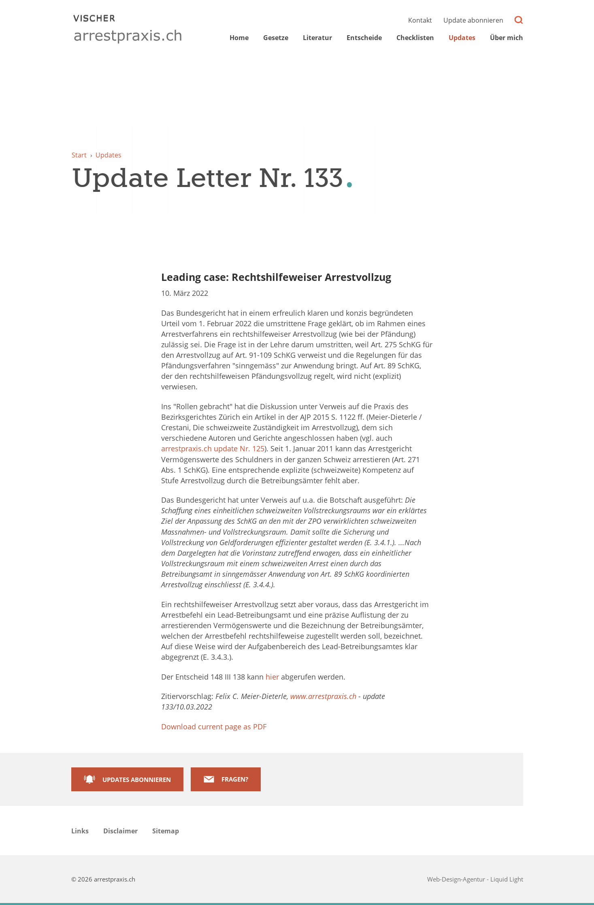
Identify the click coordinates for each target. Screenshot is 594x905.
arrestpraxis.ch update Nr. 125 (212, 448)
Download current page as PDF (213, 726)
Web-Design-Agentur (457, 879)
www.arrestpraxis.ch (323, 696)
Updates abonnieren (136, 779)
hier (272, 677)
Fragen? (234, 779)
